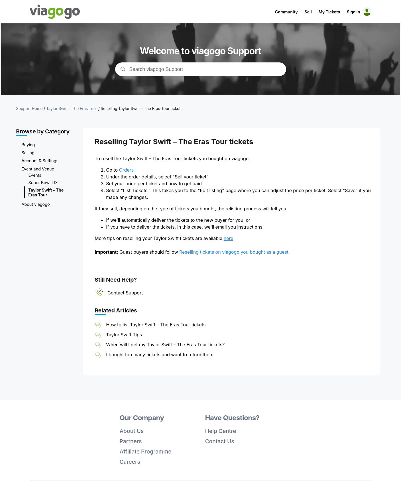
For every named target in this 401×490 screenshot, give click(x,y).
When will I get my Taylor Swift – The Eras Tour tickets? (165, 344)
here (228, 238)
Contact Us (219, 441)
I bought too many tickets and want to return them (159, 354)
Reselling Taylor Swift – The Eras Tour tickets (142, 108)
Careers (130, 461)
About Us (132, 431)
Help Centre (220, 431)
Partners (131, 441)
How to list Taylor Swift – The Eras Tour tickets (155, 325)
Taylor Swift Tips (124, 334)
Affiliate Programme (146, 451)
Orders (126, 170)
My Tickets (329, 11)
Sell (308, 11)
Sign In (353, 11)
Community (286, 11)
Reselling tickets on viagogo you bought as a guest (233, 252)
